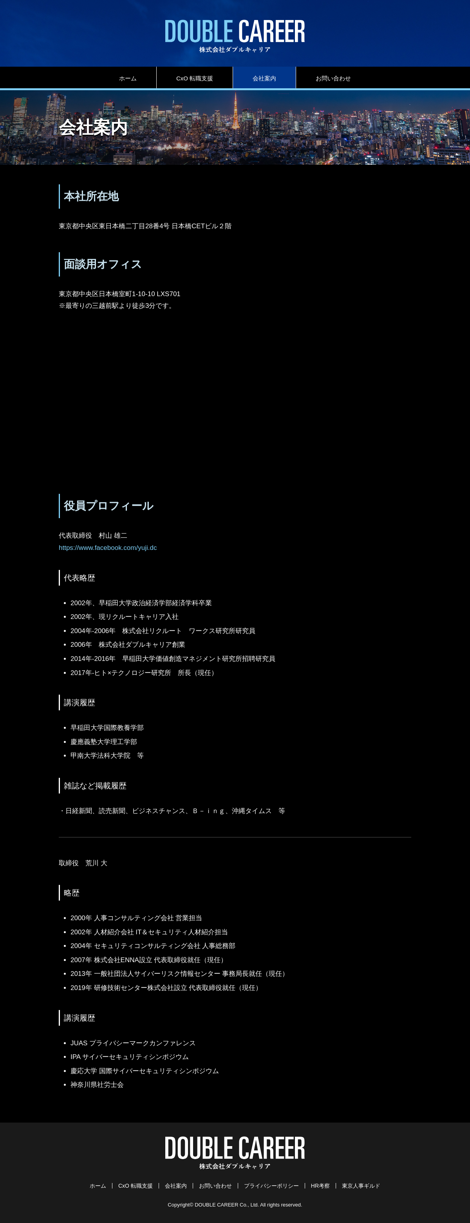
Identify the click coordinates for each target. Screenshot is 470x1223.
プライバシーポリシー (271, 1186)
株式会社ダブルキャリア (235, 36)
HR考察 (320, 1186)
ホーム (128, 78)
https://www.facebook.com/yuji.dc (108, 547)
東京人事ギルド (361, 1186)
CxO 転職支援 (194, 78)
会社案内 (264, 78)
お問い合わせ (333, 78)
